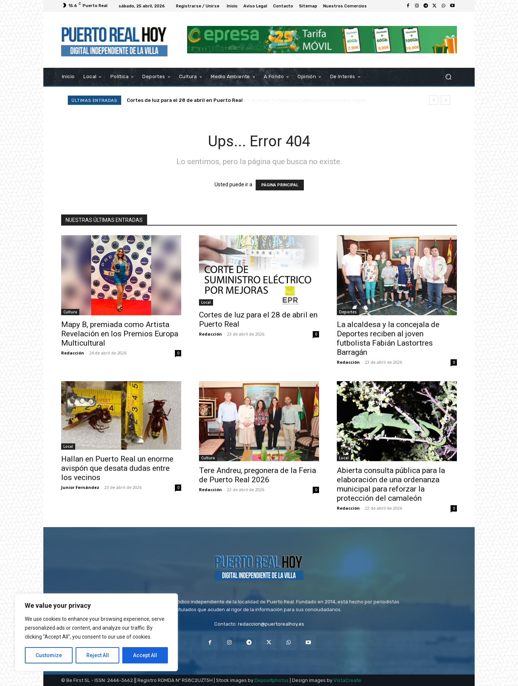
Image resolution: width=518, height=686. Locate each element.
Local (206, 302)
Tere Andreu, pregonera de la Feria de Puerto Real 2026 (257, 475)
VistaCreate (347, 680)
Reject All (97, 655)
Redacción (72, 353)
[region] (96, 632)
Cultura (70, 311)
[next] (445, 100)
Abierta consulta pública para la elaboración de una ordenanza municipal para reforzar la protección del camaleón (391, 484)
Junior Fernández (80, 487)
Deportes (348, 311)
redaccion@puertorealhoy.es (271, 624)
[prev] (433, 100)
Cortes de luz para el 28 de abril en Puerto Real (185, 100)
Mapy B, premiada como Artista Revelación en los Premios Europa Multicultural (119, 333)
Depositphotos (272, 680)
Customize (49, 655)
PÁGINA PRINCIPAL (279, 185)
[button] (448, 76)
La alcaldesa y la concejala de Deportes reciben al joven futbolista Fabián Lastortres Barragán (388, 338)
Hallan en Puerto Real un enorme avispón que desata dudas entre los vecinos (117, 468)
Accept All (145, 655)
